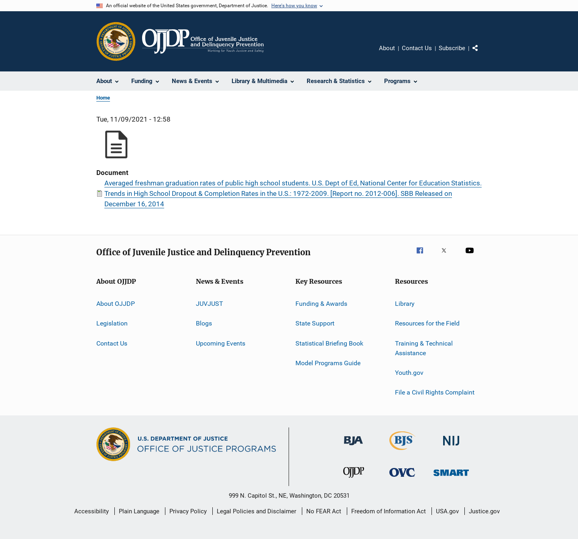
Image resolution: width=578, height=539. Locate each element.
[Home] (203, 41)
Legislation (112, 323)
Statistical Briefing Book (329, 343)
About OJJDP (115, 303)
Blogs (204, 323)
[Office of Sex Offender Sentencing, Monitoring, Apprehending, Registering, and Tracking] (451, 477)
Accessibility (91, 511)
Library (405, 303)
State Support (314, 323)
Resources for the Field (427, 323)
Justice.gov (484, 511)
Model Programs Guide (327, 363)
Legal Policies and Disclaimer (256, 511)
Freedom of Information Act (388, 511)
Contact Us (417, 48)
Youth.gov (409, 372)
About (387, 48)
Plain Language (139, 511)
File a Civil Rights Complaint (434, 392)
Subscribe (452, 48)
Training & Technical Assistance (424, 348)
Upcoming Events (220, 343)
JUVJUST (209, 303)
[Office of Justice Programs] (116, 41)
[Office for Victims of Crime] (402, 478)
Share (481, 54)
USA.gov (447, 511)
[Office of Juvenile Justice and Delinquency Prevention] (353, 479)
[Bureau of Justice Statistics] (402, 451)
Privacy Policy (188, 511)
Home (103, 98)
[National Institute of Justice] (451, 447)
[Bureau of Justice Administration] (353, 447)
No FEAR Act (323, 511)
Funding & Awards (321, 303)
